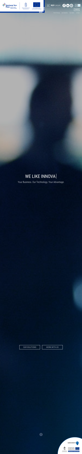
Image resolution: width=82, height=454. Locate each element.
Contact (78, 12)
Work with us (52, 347)
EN (79, 5)
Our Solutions (65, 12)
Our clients (72, 12)
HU (76, 5)
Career (77, 9)
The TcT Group (56, 12)
